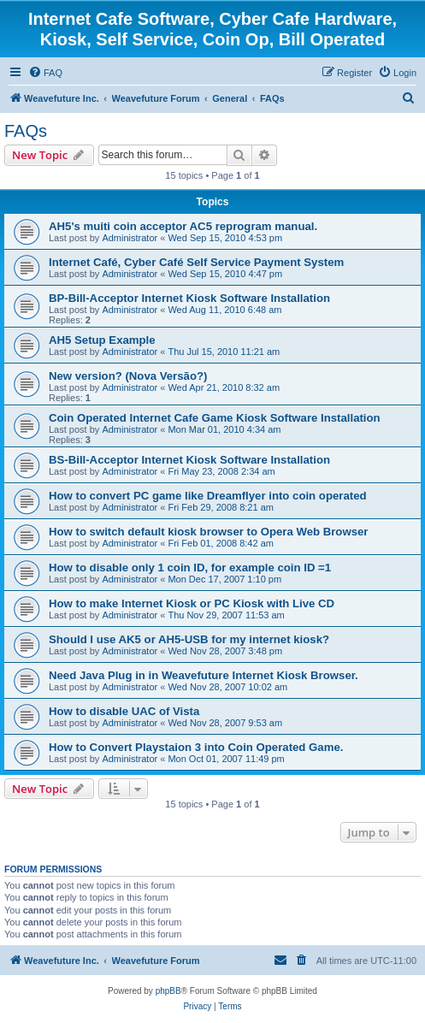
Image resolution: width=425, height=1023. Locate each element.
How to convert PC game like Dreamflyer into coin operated (208, 495)
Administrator (129, 238)
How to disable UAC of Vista (124, 711)
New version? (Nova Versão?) (128, 376)
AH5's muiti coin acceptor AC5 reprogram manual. (183, 226)
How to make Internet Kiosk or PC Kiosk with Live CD (191, 603)
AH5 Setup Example (102, 340)
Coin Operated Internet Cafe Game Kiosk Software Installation (215, 417)
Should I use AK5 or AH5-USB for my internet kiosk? (189, 639)
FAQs (25, 130)
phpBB (168, 991)
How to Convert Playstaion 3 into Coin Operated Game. (196, 747)
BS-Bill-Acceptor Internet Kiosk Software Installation (189, 459)
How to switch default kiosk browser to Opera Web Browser (208, 531)
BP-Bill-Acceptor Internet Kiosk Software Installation (189, 298)
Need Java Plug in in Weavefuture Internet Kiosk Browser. (203, 675)
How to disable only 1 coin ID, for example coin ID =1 (190, 567)
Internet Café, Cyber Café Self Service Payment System (196, 262)
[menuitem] (45, 72)
